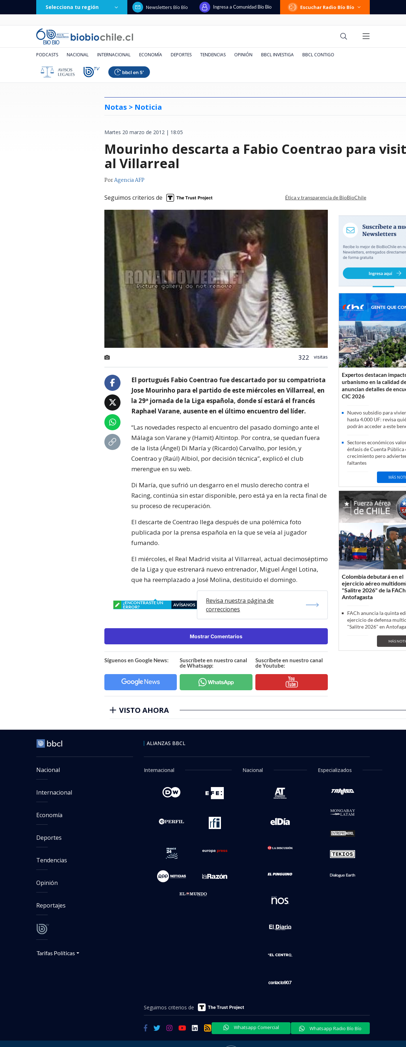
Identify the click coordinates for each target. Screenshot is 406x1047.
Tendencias (213, 55)
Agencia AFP (129, 180)
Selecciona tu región (82, 7)
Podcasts (47, 55)
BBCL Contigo (318, 55)
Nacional (78, 55)
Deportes (181, 55)
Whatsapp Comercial (251, 1027)
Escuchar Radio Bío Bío (324, 7)
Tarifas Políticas (56, 952)
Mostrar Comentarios (216, 636)
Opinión (243, 55)
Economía (150, 55)
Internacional (114, 55)
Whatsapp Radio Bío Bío (330, 1028)
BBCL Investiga (277, 55)
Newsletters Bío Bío (160, 7)
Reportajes (51, 905)
